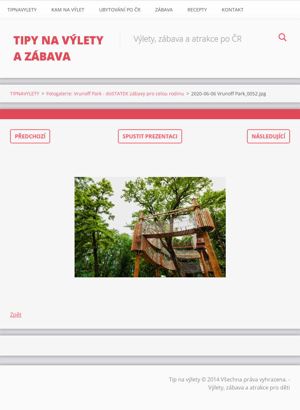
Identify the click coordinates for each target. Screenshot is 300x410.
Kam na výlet (67, 9)
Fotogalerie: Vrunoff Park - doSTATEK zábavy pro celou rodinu (115, 93)
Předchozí (30, 136)
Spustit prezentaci (150, 136)
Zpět (16, 314)
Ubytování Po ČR (119, 9)
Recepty (197, 9)
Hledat (282, 38)
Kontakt (233, 9)
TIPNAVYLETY (22, 9)
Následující (268, 136)
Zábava (164, 9)
